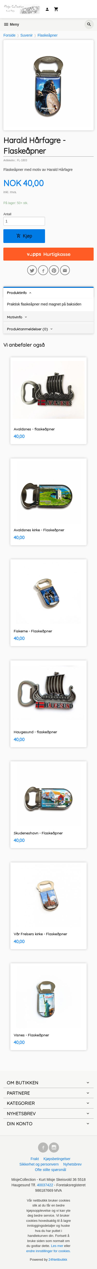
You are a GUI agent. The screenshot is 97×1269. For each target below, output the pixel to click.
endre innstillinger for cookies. (48, 1251)
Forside (9, 35)
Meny (11, 24)
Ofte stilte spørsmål (50, 1170)
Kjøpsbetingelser (56, 1159)
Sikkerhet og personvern (39, 1164)
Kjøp (24, 236)
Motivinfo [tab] (14, 317)
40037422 (45, 1185)
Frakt (35, 1159)
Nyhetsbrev (72, 1164)
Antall (7, 214)
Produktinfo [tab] (17, 292)
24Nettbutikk (58, 1259)
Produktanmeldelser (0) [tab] (27, 329)
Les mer (57, 1246)
